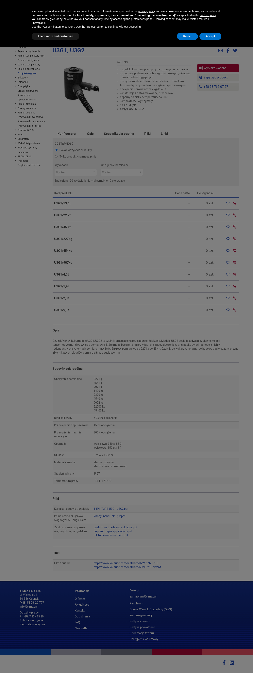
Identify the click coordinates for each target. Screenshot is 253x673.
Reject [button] (187, 662)
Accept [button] (210, 662)
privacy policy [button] (146, 637)
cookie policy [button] (208, 641)
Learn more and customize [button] (55, 662)
